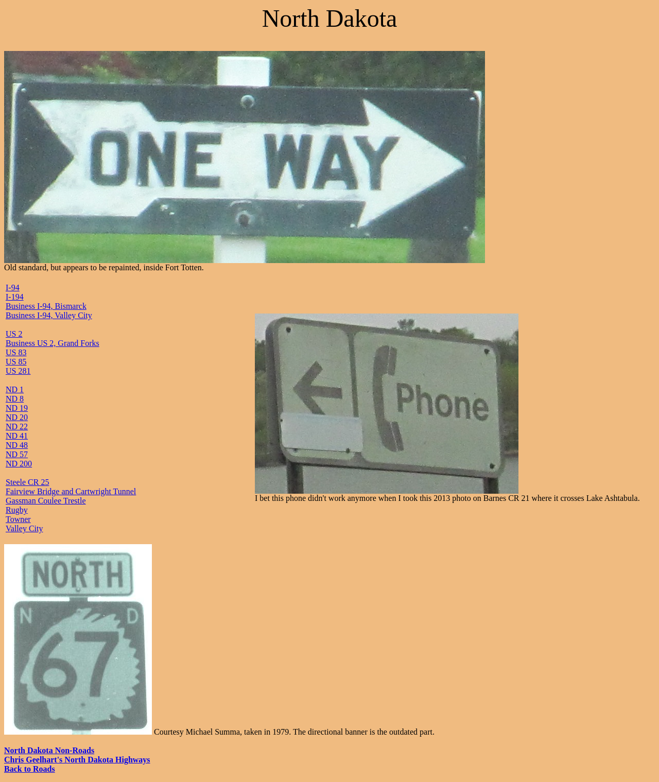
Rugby (17, 510)
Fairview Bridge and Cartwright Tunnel (71, 491)
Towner (18, 519)
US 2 (14, 333)
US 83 (16, 352)
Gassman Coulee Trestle (46, 500)
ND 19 (17, 408)
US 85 (16, 361)
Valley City (24, 528)
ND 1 (15, 389)
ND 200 (19, 463)
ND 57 (17, 454)
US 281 (18, 371)
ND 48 (17, 445)
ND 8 (15, 398)
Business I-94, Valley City (49, 315)
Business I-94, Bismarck (46, 306)
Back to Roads (29, 768)
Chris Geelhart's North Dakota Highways (77, 759)
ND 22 (17, 426)
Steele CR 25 (27, 482)
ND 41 (17, 435)
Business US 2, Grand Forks (52, 343)
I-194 (15, 296)
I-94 (13, 287)
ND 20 (17, 417)
